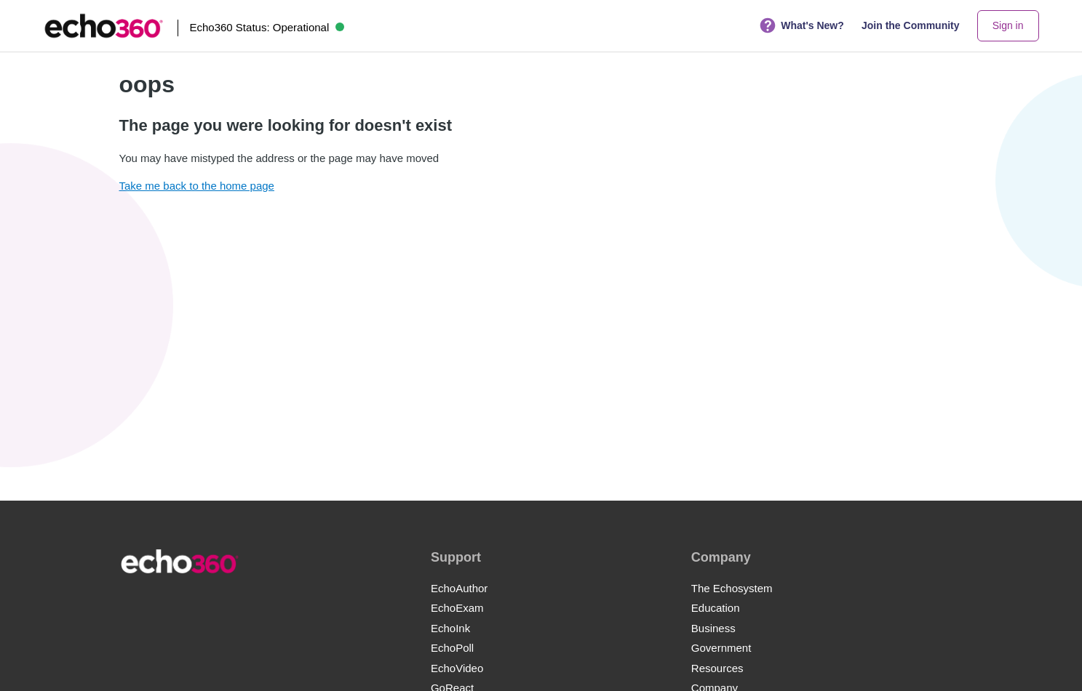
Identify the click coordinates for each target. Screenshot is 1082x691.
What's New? (802, 25)
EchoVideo (457, 668)
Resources (717, 668)
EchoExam (457, 608)
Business (713, 628)
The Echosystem (732, 588)
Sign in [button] (1008, 25)
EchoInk (450, 628)
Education (715, 608)
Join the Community (911, 25)
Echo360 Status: (266, 27)
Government (721, 648)
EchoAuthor (459, 588)
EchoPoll (452, 648)
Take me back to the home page (196, 185)
